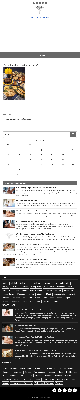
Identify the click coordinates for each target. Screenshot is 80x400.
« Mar (18, 175)
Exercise (53, 190)
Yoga (56, 301)
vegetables (14, 254)
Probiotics (16, 298)
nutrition (6, 298)
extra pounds (36, 287)
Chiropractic (46, 190)
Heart (5, 376)
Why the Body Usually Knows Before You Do (32, 221)
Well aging (44, 318)
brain (62, 283)
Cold (67, 247)
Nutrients (17, 379)
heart (18, 290)
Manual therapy (39, 193)
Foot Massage (44, 249)
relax (74, 193)
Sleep (37, 298)
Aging (26, 190)
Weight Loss (39, 229)
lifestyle (31, 193)
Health (64, 190)
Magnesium (68, 290)
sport (52, 298)
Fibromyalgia (30, 249)
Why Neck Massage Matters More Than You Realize (35, 234)
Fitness (59, 190)
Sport (73, 379)
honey (24, 290)
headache (61, 287)
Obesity (37, 379)
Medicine (48, 376)
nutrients (72, 252)
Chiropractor (61, 247)
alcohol (14, 283)
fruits (52, 287)
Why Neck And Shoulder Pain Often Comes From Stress (35, 310)
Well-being (24, 195)
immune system (36, 290)
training (5, 301)
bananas (47, 283)
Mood (60, 193)
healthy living (47, 213)
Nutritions (27, 379)
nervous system (68, 193)
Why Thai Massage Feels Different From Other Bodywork (35, 350)
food (46, 287)
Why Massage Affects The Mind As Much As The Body (35, 211)
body (56, 224)
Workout (18, 320)
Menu (40, 54)
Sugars (67, 298)
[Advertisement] (40, 35)
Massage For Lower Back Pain (27, 200)
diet (67, 283)
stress (18, 195)
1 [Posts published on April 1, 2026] (30, 150)
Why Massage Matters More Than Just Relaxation (34, 244)
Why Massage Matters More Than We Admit (32, 259)
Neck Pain (51, 239)
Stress (18, 267)
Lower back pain (27, 205)
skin (31, 298)
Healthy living (24, 193)
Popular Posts (56, 216)
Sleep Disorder (62, 379)
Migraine (43, 216)
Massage (48, 193)
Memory (32, 216)
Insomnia (48, 290)
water (25, 301)
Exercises (24, 287)
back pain (39, 190)
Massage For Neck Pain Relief (26, 325)
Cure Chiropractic (40, 17)
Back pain (32, 190)
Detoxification (20, 249)
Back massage (35, 224)
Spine (62, 205)
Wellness (69, 318)
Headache (30, 213)
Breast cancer (44, 247)
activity (5, 283)
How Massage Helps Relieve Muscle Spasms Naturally (36, 188)
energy (5, 287)
